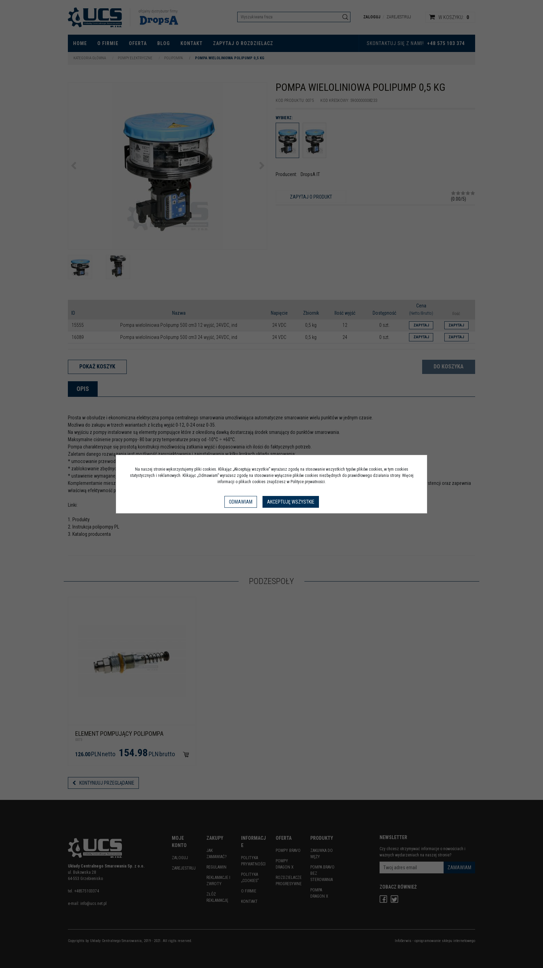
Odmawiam (240, 502)
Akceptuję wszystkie (290, 502)
